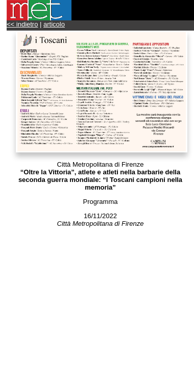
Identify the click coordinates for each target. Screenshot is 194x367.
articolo (54, 24)
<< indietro (22, 24)
